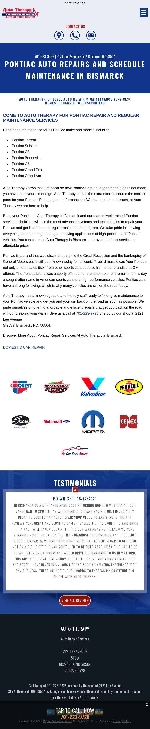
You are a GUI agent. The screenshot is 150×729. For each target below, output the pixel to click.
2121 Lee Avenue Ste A (72, 56)
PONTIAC (98, 103)
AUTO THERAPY (31, 99)
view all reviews (75, 602)
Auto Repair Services (75, 640)
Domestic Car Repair (24, 349)
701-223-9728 (44, 56)
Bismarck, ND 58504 (101, 56)
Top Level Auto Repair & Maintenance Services (87, 99)
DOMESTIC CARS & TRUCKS (67, 103)
